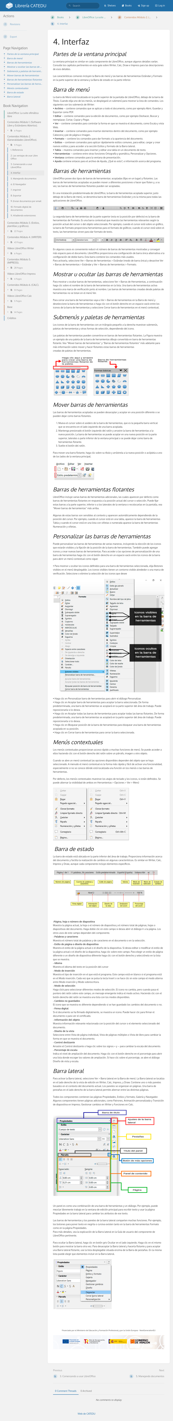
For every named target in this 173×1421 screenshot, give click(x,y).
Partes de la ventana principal (23, 53)
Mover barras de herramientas (23, 75)
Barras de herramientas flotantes (24, 79)
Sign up (143, 5)
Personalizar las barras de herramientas (24, 83)
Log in (160, 5)
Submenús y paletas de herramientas (24, 71)
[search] (83, 6)
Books (127, 5)
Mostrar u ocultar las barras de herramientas (24, 66)
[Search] (70, 5)
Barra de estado (15, 92)
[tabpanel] (109, 1400)
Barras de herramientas (19, 62)
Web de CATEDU (86, 1413)
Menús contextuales (17, 88)
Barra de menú (14, 58)
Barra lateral (13, 96)
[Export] (23, 37)
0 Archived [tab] (86, 1390)
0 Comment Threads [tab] (66, 1390)
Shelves (110, 5)
